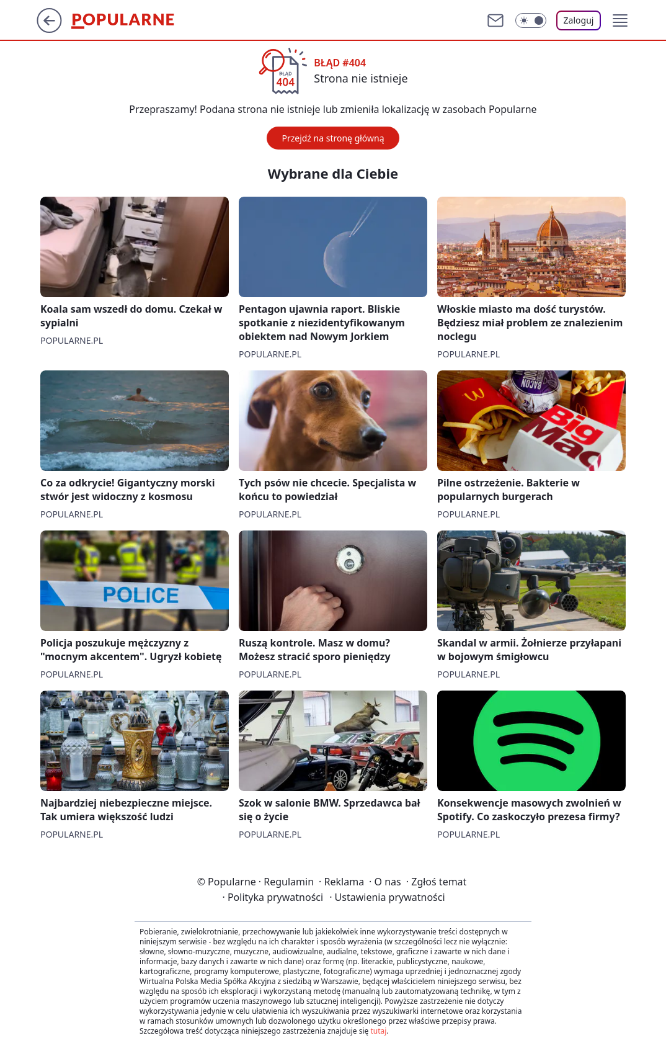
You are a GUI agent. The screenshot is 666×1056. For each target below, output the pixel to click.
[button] (620, 20)
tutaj (378, 1031)
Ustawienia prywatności (387, 897)
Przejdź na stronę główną (333, 138)
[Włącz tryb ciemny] (530, 20)
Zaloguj (579, 20)
